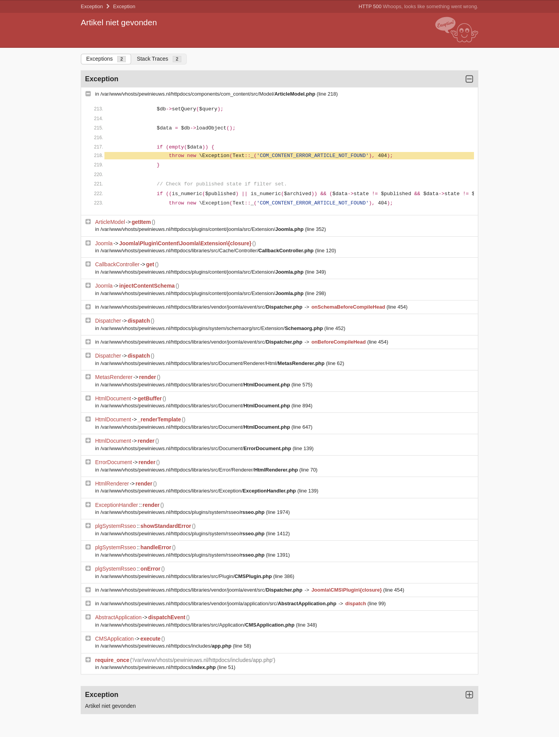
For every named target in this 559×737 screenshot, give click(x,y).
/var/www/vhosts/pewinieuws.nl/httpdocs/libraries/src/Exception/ (199, 491)
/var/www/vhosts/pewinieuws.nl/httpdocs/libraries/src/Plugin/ (187, 576)
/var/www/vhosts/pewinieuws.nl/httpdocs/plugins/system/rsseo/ (183, 512)
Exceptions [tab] (106, 59)
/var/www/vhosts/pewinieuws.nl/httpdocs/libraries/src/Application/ (198, 625)
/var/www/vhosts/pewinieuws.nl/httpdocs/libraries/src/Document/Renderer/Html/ (213, 363)
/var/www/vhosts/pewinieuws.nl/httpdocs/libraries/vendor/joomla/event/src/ (202, 307)
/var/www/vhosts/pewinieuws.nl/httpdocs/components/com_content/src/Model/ (209, 94)
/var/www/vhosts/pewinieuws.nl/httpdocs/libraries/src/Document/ (196, 385)
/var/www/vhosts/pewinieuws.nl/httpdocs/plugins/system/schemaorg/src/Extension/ (213, 328)
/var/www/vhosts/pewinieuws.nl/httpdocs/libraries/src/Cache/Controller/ (208, 250)
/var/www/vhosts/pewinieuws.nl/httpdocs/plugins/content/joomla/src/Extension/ (203, 229)
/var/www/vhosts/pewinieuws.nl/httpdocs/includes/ (167, 646)
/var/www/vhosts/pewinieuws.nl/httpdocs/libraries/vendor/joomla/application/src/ (219, 603)
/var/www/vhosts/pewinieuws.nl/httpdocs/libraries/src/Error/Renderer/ (200, 470)
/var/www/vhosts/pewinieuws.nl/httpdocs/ (159, 667)
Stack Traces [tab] (159, 59)
